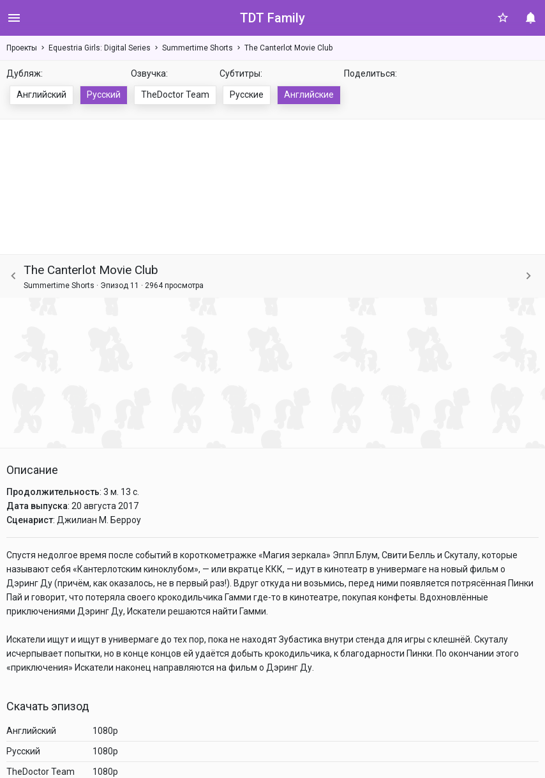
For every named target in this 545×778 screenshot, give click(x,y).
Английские (309, 94)
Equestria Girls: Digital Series (100, 47)
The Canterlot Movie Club (288, 47)
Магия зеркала (294, 555)
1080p (105, 731)
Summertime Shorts (197, 47)
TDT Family (272, 18)
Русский (104, 94)
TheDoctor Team (175, 94)
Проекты (21, 47)
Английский (41, 94)
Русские (247, 94)
